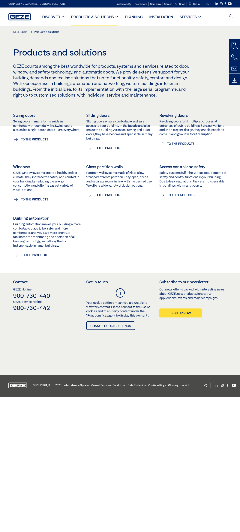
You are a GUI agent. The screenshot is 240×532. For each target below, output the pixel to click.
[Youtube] (230, 3)
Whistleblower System (76, 520)
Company (155, 3)
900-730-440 (31, 430)
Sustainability (123, 3)
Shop (180, 3)
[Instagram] (221, 3)
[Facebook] (225, 3)
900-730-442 (31, 442)
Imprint (185, 520)
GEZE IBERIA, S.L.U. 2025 (47, 520)
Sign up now (181, 448)
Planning (134, 17)
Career (168, 3)
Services (188, 17)
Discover (51, 17)
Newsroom (141, 3)
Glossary (173, 520)
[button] (195, 4)
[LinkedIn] (217, 3)
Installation (161, 17)
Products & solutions (92, 17)
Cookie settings (157, 520)
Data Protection (137, 520)
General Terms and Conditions (108, 520)
